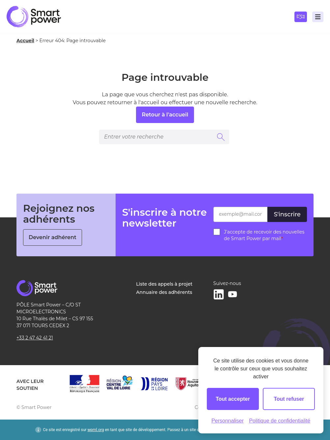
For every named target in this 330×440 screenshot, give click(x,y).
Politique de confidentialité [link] (279, 421)
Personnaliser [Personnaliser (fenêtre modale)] (227, 421)
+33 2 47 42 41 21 (34, 338)
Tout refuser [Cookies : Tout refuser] (289, 399)
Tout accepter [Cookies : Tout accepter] (233, 399)
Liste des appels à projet (164, 284)
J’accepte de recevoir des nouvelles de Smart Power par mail (264, 235)
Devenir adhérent (52, 237)
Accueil (25, 41)
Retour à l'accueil (165, 114)
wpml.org (96, 429)
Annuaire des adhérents (164, 292)
